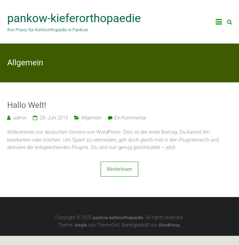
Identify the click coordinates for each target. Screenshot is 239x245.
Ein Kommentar (130, 117)
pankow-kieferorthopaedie (74, 18)
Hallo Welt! (26, 105)
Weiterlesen (119, 169)
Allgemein (91, 117)
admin (20, 117)
